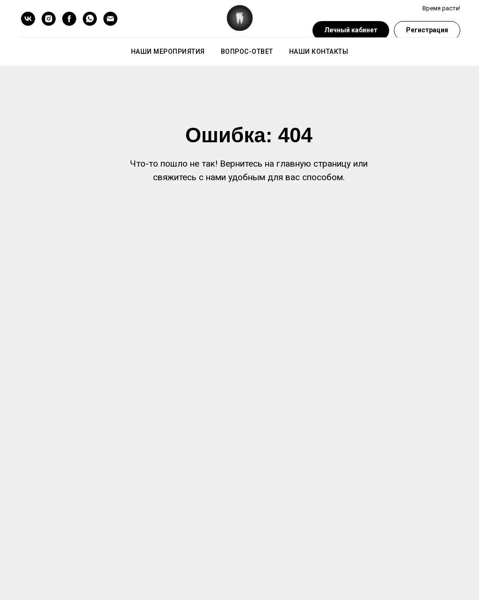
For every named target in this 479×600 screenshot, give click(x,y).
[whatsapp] (90, 19)
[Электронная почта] (110, 19)
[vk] (28, 19)
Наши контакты (318, 51)
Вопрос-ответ (247, 51)
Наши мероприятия (168, 51)
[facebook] (69, 19)
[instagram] (49, 19)
